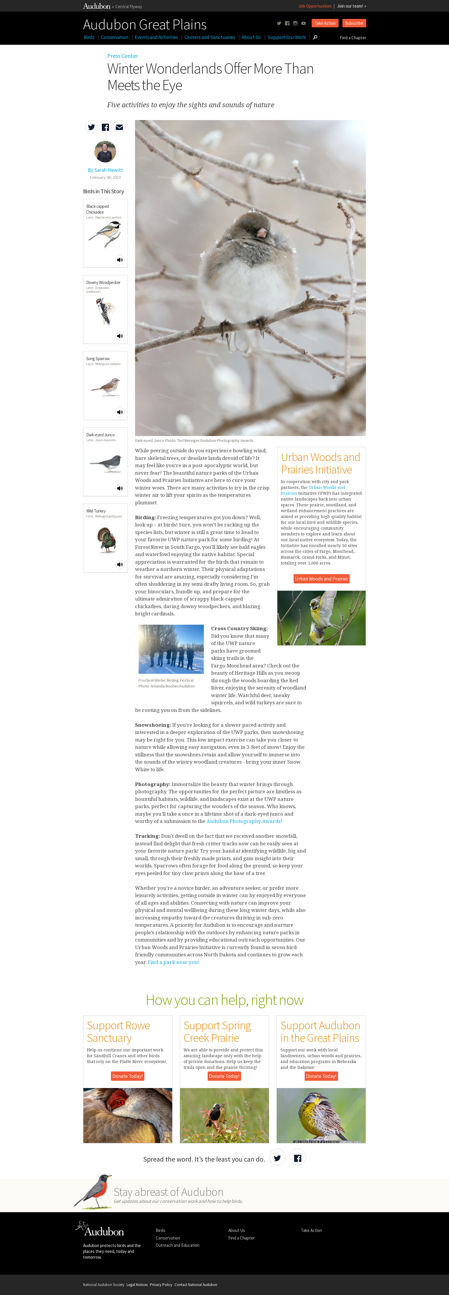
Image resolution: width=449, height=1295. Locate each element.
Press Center (122, 55)
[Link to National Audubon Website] (96, 7)
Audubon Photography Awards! (244, 821)
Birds (89, 37)
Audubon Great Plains (144, 23)
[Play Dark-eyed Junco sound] (120, 488)
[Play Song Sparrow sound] (120, 412)
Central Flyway (128, 6)
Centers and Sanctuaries (209, 37)
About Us (251, 37)
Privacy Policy (161, 1284)
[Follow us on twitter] (279, 23)
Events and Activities (156, 37)
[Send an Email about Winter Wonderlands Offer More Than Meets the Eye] (119, 126)
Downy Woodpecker (103, 282)
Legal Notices (137, 1284)
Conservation (114, 37)
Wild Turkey (96, 511)
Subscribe (354, 23)
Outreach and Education (178, 1245)
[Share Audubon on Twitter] (277, 1156)
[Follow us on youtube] (303, 23)
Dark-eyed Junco (100, 434)
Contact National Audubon (196, 1284)
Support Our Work (286, 37)
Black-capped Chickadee (97, 209)
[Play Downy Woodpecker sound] (120, 336)
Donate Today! (127, 1076)
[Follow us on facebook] (287, 23)
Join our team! (350, 6)
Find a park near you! (173, 962)
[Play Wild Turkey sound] (120, 564)
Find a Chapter (353, 37)
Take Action (325, 23)
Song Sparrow (98, 358)
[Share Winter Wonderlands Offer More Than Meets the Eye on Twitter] (91, 126)
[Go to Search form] (315, 37)
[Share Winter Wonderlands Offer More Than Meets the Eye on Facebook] (105, 126)
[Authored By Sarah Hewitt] (105, 166)
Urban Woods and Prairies (321, 579)
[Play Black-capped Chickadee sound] (120, 260)
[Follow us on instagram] (295, 23)
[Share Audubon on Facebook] (298, 1156)
